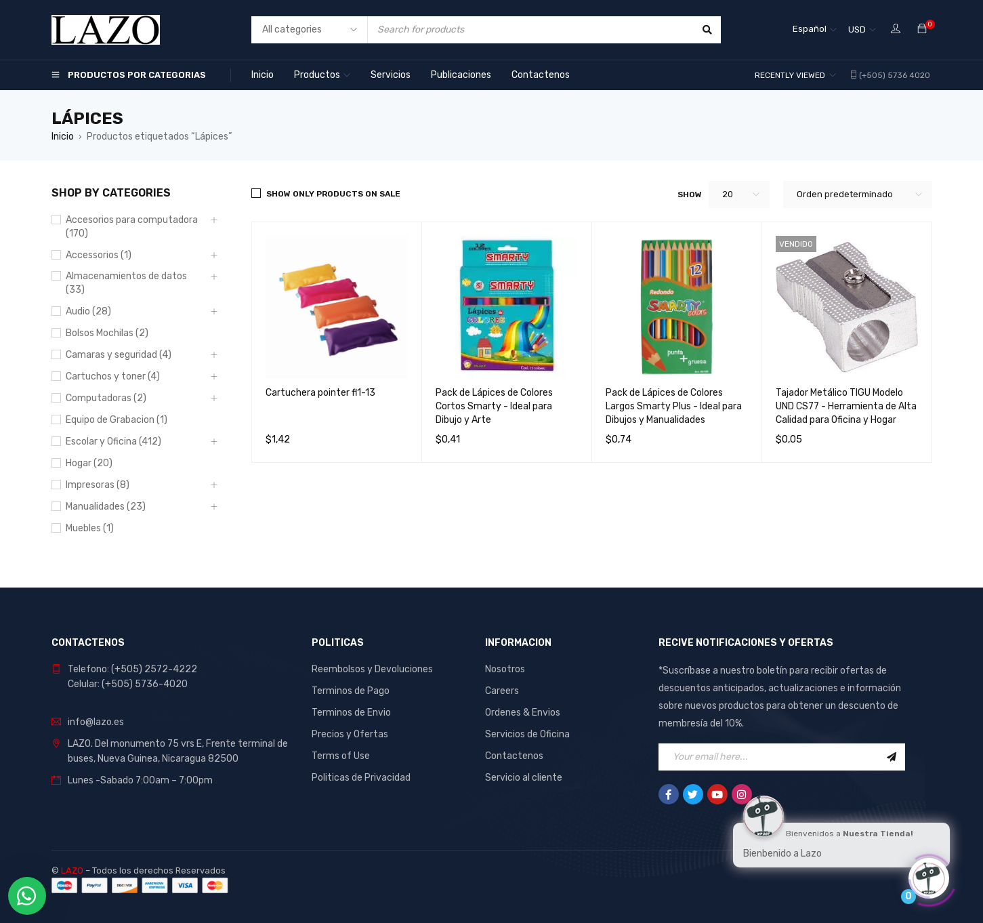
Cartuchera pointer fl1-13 (320, 392)
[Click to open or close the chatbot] (928, 875)
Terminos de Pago (351, 691)
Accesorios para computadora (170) (132, 226)
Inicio (62, 136)
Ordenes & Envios (522, 712)
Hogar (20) (89, 463)
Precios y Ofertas (350, 734)
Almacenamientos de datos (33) (126, 282)
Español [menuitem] (810, 29)
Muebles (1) (90, 528)
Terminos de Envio (351, 712)
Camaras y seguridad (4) (118, 355)
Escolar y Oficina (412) (113, 441)
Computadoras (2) (106, 398)
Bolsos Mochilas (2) (107, 333)
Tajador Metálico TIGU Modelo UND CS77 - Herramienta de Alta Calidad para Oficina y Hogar (846, 406)
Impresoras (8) (97, 485)
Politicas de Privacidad (361, 777)
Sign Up (891, 757)
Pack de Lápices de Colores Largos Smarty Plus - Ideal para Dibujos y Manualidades (674, 406)
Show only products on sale (333, 194)
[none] (815, 30)
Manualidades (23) (106, 506)
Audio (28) (88, 311)
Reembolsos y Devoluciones (372, 669)
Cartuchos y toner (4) (113, 376)
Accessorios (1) (98, 255)
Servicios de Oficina (527, 734)
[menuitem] (815, 30)
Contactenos (514, 756)
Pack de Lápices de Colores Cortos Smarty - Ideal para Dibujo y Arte (494, 406)
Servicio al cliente (523, 777)
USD (857, 29)
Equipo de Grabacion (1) (116, 420)
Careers (502, 691)
